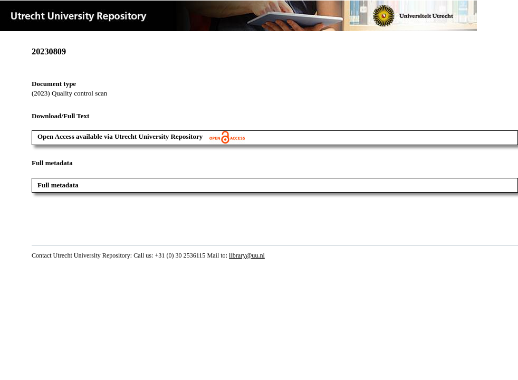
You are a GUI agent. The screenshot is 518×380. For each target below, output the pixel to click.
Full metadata (58, 185)
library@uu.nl (247, 255)
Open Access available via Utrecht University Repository (141, 136)
